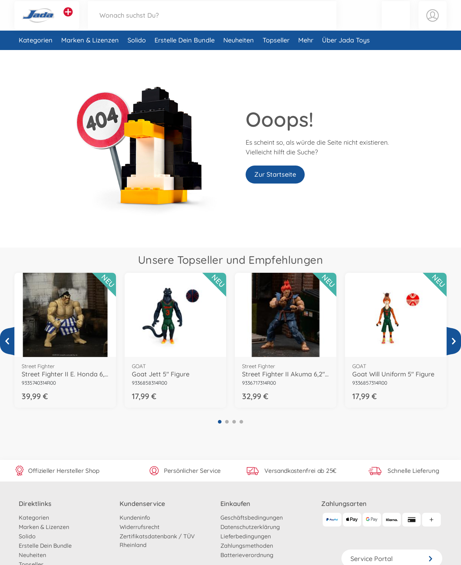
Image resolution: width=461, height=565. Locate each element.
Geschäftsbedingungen (251, 517)
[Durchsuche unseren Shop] (212, 23)
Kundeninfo (135, 517)
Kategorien (36, 55)
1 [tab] (219, 422)
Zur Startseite (275, 174)
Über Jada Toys (346, 55)
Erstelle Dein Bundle (185, 55)
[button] (396, 23)
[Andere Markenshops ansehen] (68, 19)
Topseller (276, 55)
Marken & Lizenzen (90, 55)
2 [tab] (227, 422)
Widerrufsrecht (140, 526)
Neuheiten (238, 55)
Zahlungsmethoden (246, 545)
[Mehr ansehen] (7, 341)
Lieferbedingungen (245, 536)
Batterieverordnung (246, 555)
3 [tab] (234, 422)
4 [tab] (241, 422)
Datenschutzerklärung (250, 526)
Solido (136, 55)
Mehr (305, 55)
